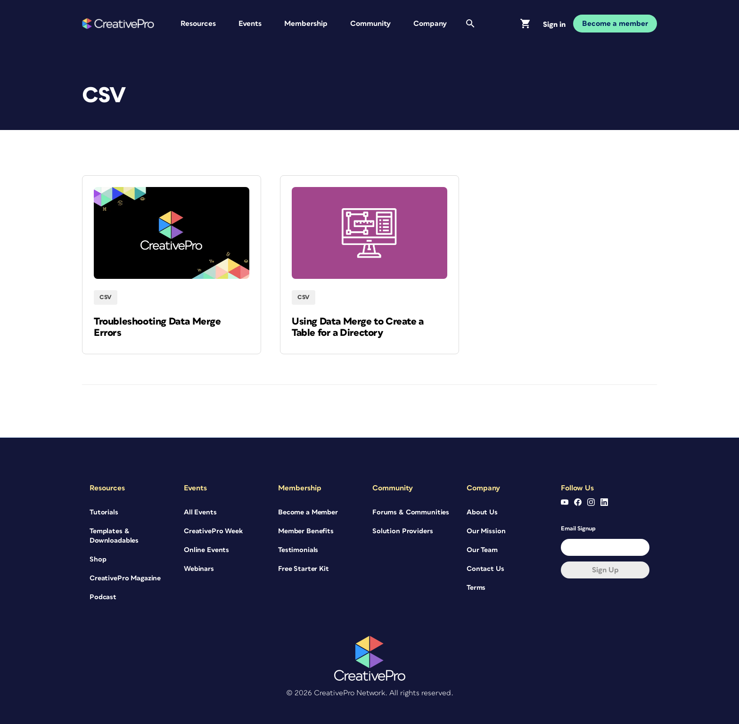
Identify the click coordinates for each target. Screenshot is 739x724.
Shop (98, 559)
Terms (476, 587)
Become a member (615, 23)
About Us (482, 512)
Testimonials (298, 549)
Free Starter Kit (303, 568)
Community (370, 23)
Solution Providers (402, 531)
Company (430, 23)
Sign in (554, 24)
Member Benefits (306, 531)
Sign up (605, 570)
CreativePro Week (213, 531)
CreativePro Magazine (125, 578)
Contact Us (485, 568)
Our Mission (486, 531)
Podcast (103, 597)
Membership (306, 23)
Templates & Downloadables (114, 536)
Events (250, 23)
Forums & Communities (410, 512)
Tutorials (104, 512)
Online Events (206, 549)
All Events (200, 512)
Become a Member (308, 512)
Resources (198, 23)
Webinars (199, 568)
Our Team (482, 549)
